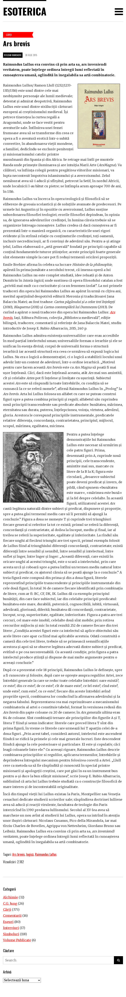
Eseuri (8, 922)
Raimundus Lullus (46, 854)
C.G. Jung (10, 903)
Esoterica (24, 11)
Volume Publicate (17, 940)
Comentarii (12, 916)
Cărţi (9, 34)
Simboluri (11, 934)
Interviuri (11, 928)
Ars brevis (18, 854)
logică (30, 854)
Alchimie (10, 897)
